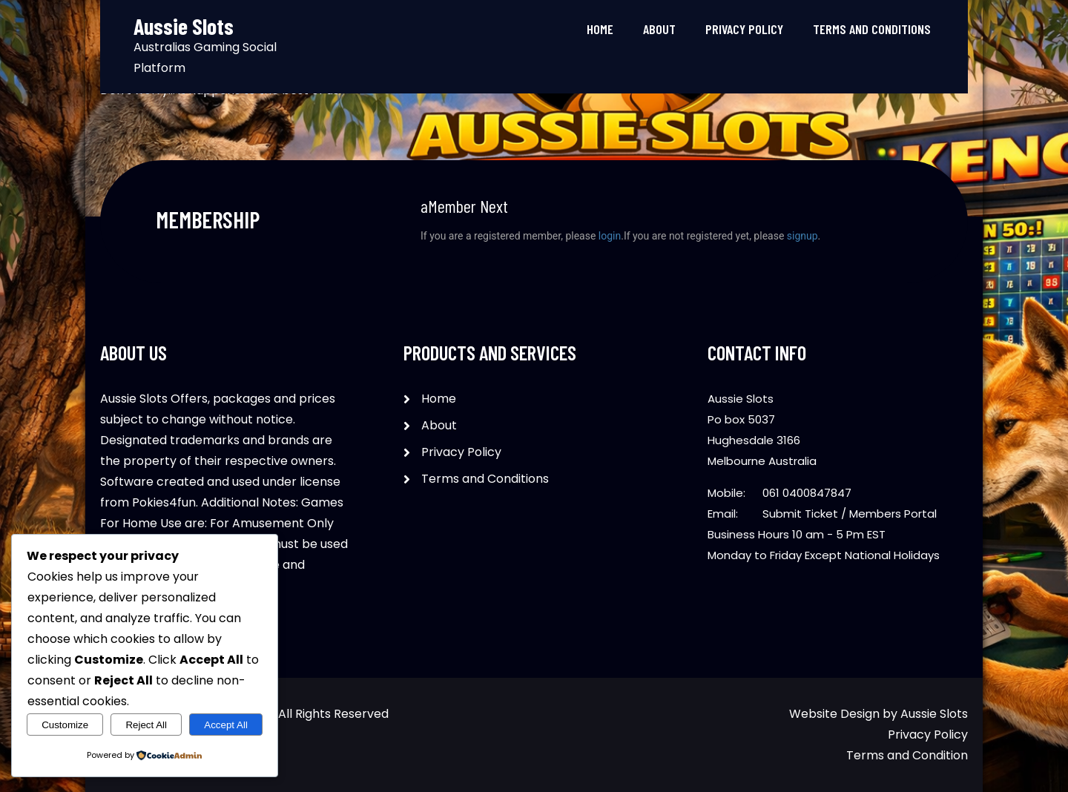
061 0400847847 (806, 493)
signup (802, 236)
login (610, 236)
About (659, 29)
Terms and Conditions (872, 29)
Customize (65, 724)
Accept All (226, 724)
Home (600, 29)
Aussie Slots (934, 713)
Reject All (146, 724)
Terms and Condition (907, 755)
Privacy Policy (744, 29)
